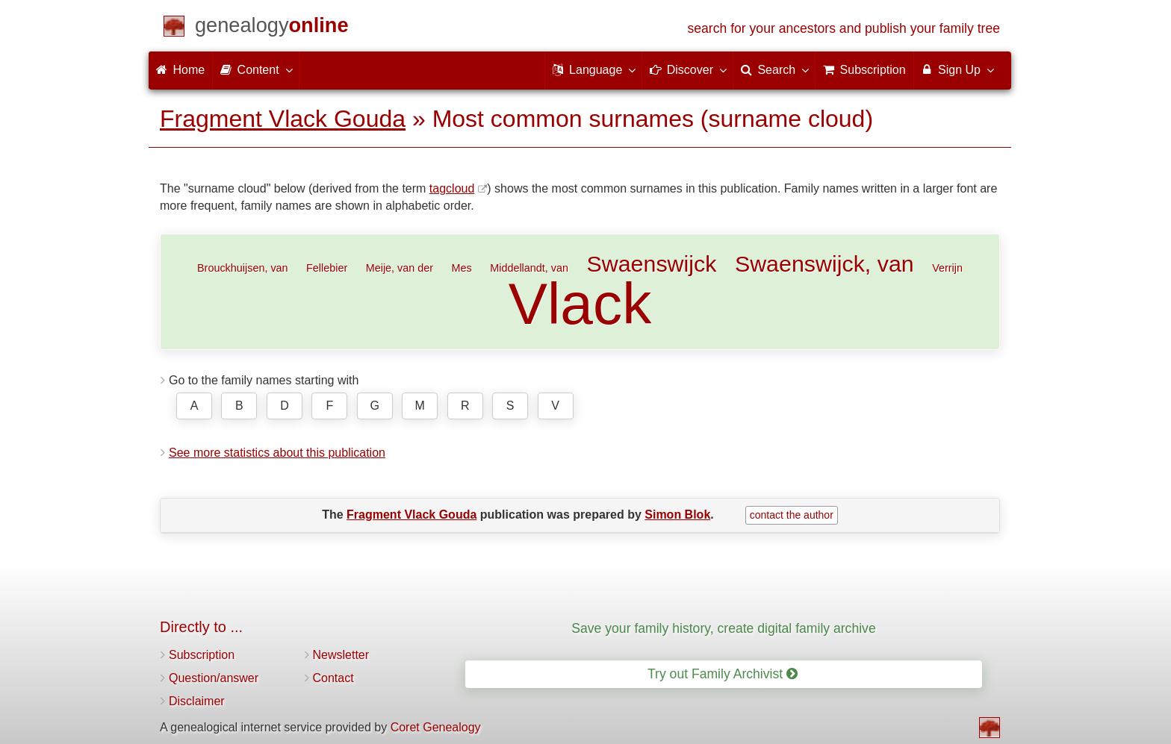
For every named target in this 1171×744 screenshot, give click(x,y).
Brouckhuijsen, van (242, 268)
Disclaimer (197, 701)
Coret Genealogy (436, 727)
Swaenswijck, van (824, 263)
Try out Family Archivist (722, 673)
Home (180, 69)
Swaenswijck (651, 263)
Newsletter (341, 654)
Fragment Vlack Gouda (283, 118)
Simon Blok (677, 514)
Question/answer (213, 678)
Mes (462, 268)
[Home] (272, 28)
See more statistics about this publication (277, 452)
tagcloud (452, 188)
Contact (333, 678)
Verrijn (947, 268)
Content (255, 69)
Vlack (580, 304)
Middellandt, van (529, 268)
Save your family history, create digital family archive (723, 628)
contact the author (791, 515)
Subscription (201, 654)
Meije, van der (399, 268)
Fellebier (326, 268)
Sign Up (957, 69)
